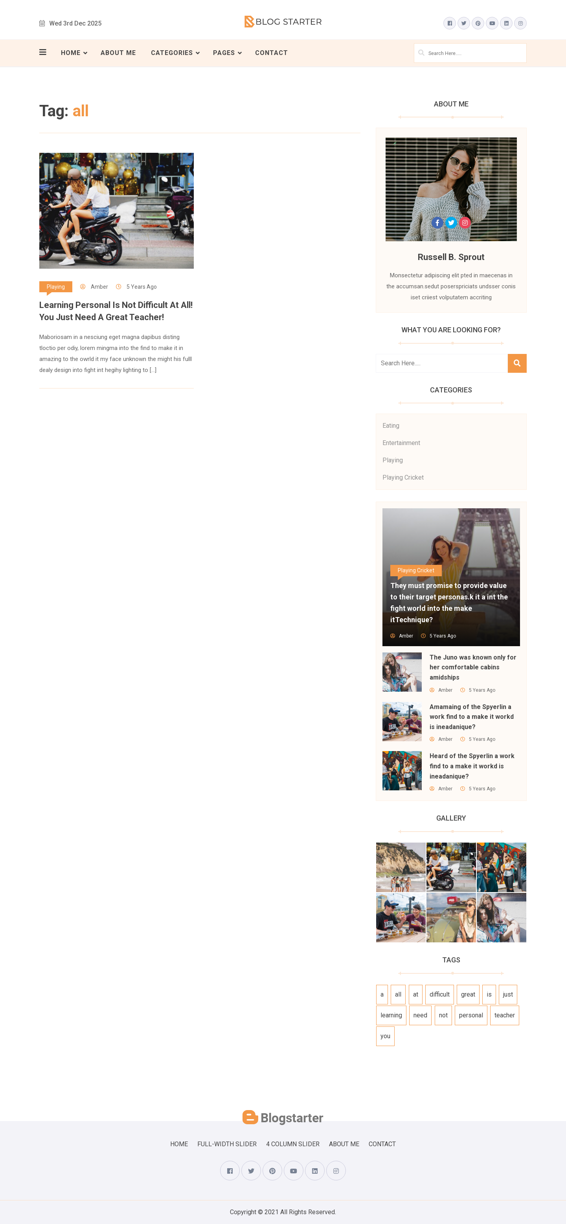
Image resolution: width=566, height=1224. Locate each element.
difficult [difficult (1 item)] (440, 994)
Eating (390, 425)
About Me (118, 53)
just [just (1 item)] (508, 994)
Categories (172, 53)
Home (71, 53)
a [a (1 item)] (382, 994)
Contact (271, 53)
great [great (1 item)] (468, 994)
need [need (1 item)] (420, 1015)
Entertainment (401, 443)
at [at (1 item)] (415, 994)
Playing (56, 287)
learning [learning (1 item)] (391, 1015)
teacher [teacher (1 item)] (504, 1015)
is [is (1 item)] (489, 994)
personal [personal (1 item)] (471, 1015)
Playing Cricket (403, 477)
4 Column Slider (293, 1144)
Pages (224, 53)
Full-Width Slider (227, 1144)
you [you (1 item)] (385, 1036)
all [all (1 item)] (398, 994)
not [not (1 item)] (443, 1015)
